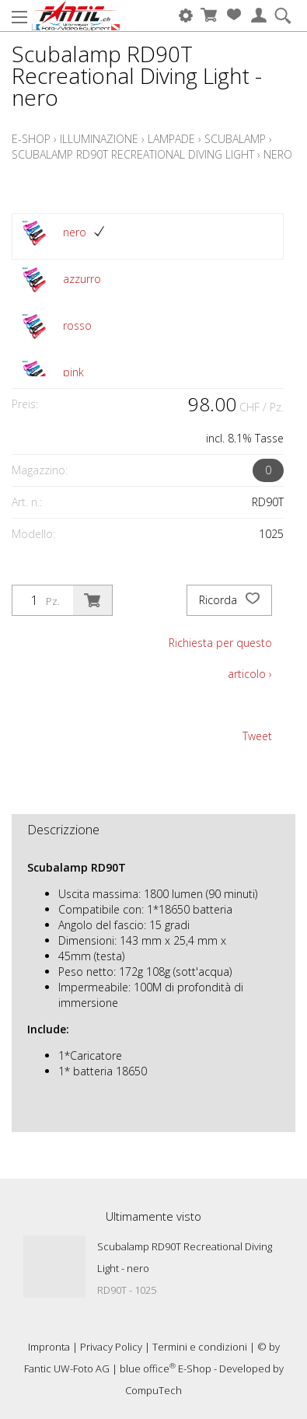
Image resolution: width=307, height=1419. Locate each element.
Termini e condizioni (199, 1347)
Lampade (171, 138)
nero (277, 154)
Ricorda (229, 600)
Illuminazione (99, 138)
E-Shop (31, 138)
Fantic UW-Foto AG (67, 1368)
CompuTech (153, 1390)
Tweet (257, 736)
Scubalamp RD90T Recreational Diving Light (133, 154)
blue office (148, 1368)
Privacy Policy (111, 1347)
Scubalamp (235, 138)
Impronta (49, 1347)
